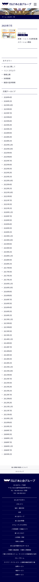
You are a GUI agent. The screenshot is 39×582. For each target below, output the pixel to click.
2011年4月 (8, 414)
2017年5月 (8, 272)
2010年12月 (8, 418)
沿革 (19, 512)
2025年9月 (8, 109)
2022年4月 (8, 184)
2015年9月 (8, 323)
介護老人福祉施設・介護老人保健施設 (19, 550)
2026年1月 (8, 101)
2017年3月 (8, 276)
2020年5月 (8, 220)
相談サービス (19, 570)
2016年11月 (8, 283)
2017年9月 (8, 268)
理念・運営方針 (19, 508)
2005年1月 (8, 454)
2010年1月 (8, 426)
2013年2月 (8, 387)
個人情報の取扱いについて (19, 467)
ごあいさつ (19, 504)
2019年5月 (8, 248)
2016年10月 (8, 287)
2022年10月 (8, 180)
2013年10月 (8, 371)
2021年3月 (8, 204)
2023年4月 (8, 164)
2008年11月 (8, 438)
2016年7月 (8, 299)
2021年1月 (8, 208)
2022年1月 (8, 188)
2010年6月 (8, 422)
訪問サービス (19, 566)
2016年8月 (8, 295)
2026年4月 (8, 97)
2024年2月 (8, 137)
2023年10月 (8, 149)
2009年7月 (8, 430)
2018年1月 (8, 264)
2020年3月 (8, 228)
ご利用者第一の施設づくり (19, 529)
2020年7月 (8, 216)
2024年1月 (8, 141)
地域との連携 (19, 541)
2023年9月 (8, 153)
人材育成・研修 (19, 537)
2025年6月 (8, 117)
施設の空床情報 (9, 82)
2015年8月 (8, 327)
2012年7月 (8, 395)
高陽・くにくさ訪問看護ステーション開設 (27, 40)
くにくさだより (9, 70)
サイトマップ (19, 471)
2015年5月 (8, 331)
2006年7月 (8, 450)
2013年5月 (8, 383)
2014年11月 (8, 339)
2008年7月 (8, 442)
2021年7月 (8, 200)
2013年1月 (8, 391)
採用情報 (7, 78)
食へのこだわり (19, 533)
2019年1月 (8, 252)
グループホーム (19, 558)
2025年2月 (8, 125)
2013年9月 (8, 375)
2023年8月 (8, 157)
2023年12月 (8, 145)
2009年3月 (8, 434)
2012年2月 (8, 402)
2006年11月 (8, 446)
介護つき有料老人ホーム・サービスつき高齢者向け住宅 (19, 554)
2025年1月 (8, 129)
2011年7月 (8, 410)
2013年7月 (8, 379)
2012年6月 (8, 398)
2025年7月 (8, 113)
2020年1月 (8, 232)
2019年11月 (8, 236)
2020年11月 (8, 212)
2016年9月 (8, 291)
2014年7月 (8, 347)
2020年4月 (8, 224)
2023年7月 (8, 161)
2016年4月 (8, 307)
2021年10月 (8, 192)
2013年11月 (8, 367)
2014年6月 (8, 351)
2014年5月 (8, 355)
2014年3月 (8, 359)
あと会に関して (9, 66)
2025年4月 (8, 121)
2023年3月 (8, 169)
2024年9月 (8, 133)
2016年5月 (8, 303)
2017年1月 (8, 280)
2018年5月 (8, 260)
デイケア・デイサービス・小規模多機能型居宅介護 (19, 562)
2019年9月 (8, 244)
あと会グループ (19, 516)
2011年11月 (8, 406)
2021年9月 (8, 196)
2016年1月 (8, 315)
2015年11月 (8, 319)
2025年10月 (8, 105)
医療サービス (19, 575)
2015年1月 (8, 335)
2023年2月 (8, 172)
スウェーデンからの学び (19, 525)
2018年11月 (8, 256)
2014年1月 (8, 363)
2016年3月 (8, 311)
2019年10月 (8, 240)
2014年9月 (8, 343)
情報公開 (7, 74)
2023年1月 (8, 176)
